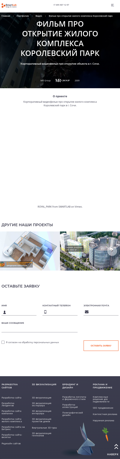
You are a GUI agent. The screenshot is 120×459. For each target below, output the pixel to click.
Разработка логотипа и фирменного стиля (74, 397)
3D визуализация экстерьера (40, 404)
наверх (112, 451)
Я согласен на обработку (32, 342)
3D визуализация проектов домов (40, 419)
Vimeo (77, 206)
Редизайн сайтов (10, 441)
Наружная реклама (102, 418)
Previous (8, 251)
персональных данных (46, 342)
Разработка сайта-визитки (11, 433)
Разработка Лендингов (13, 403)
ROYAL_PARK (45, 206)
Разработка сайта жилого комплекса (11, 418)
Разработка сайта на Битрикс (12, 425)
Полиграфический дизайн (71, 413)
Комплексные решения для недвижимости (105, 397)
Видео (39, 15)
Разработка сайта (11, 397)
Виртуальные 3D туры (43, 427)
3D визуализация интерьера (40, 411)
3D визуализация (40, 397)
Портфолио (23, 15)
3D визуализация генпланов (40, 433)
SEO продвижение (102, 405)
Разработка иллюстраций (69, 405)
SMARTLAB (64, 206)
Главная (6, 15)
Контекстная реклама (104, 411)
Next (112, 251)
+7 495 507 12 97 (61, 4)
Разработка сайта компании (11, 410)
